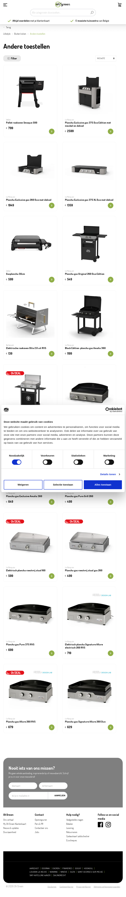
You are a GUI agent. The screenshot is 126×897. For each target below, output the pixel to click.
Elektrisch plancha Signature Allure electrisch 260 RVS (84, 646)
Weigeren (23, 484)
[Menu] (5, 4)
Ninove (64, 872)
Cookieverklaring (66, 886)
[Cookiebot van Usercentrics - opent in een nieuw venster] (108, 409)
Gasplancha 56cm (15, 273)
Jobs (37, 832)
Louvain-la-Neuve (38, 872)
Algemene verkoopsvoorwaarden (107, 886)
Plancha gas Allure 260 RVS (20, 721)
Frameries (67, 868)
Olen (72, 872)
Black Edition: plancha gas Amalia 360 (85, 348)
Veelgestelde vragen (74, 819)
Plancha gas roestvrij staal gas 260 (83, 570)
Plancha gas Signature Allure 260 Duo (85, 721)
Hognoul (88, 868)
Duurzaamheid (9, 832)
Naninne (54, 872)
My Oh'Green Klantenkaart (14, 823)
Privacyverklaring (83, 886)
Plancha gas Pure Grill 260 (79, 496)
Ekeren (56, 868)
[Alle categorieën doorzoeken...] (59, 12)
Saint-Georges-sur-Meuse (90, 872)
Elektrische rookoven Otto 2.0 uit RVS (26, 348)
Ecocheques (71, 840)
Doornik (46, 868)
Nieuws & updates (11, 828)
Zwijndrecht (59, 875)
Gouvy (78, 868)
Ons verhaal (8, 819)
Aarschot (34, 868)
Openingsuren (41, 819)
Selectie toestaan (63, 484)
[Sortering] (105, 58)
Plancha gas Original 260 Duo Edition (84, 273)
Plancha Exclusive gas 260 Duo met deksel (28, 199)
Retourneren (71, 832)
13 (90, 20)
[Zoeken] (92, 12)
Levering (70, 828)
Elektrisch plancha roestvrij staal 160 (25, 570)
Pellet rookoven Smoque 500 (21, 122)
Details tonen (108, 474)
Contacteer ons (41, 828)
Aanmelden (59, 795)
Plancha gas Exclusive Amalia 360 (24, 496)
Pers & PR (39, 823)
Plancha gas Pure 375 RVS (20, 644)
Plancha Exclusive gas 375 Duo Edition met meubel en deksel (88, 124)
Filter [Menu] (12, 58)
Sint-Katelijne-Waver (40, 875)
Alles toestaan (102, 484)
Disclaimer (52, 886)
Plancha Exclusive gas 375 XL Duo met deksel (89, 199)
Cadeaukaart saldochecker (77, 836)
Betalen (69, 823)
